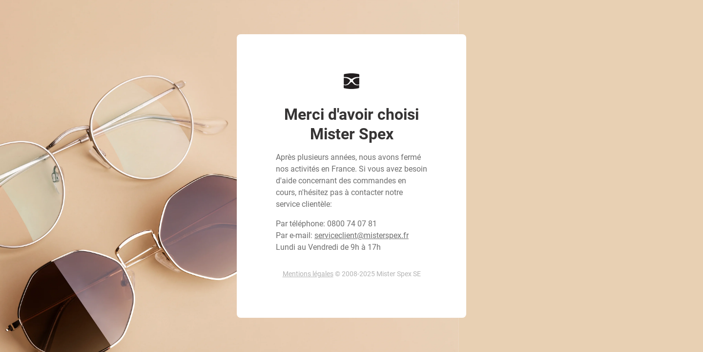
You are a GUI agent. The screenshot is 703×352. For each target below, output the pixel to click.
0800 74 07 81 (352, 223)
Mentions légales (308, 274)
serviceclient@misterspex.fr (361, 235)
